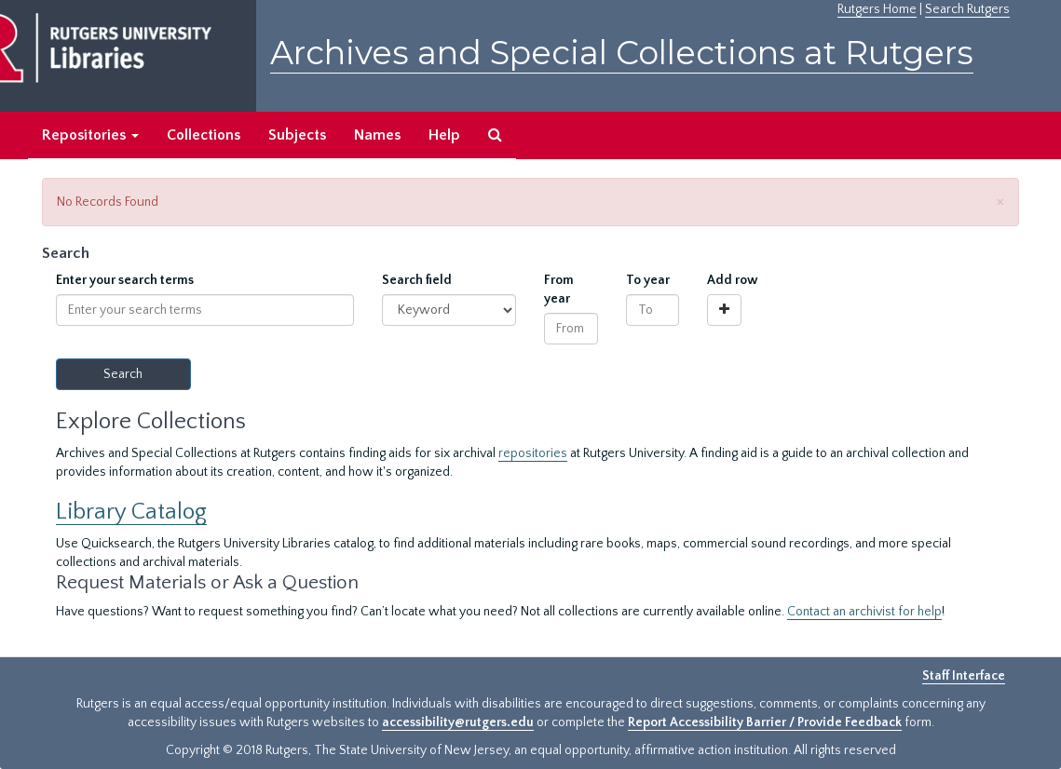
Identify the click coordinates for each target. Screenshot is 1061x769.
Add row (732, 280)
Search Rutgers (967, 9)
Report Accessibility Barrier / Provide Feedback (765, 722)
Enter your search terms (125, 280)
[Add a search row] (724, 310)
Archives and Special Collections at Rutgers (621, 53)
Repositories (90, 135)
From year (559, 289)
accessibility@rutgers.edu (458, 722)
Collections (203, 135)
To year (648, 280)
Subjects (297, 135)
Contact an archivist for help (864, 611)
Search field (417, 280)
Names (377, 135)
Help (444, 135)
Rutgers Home (877, 9)
